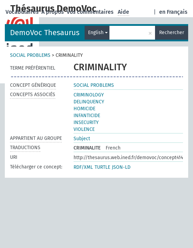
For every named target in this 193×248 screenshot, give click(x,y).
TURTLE (102, 167)
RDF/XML (83, 167)
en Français (173, 12)
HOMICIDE (84, 109)
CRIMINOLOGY (89, 95)
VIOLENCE (84, 129)
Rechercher (171, 32)
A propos (53, 12)
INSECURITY (86, 122)
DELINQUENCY (89, 102)
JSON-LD (121, 167)
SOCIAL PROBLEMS (30, 55)
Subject (82, 139)
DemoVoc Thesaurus (44, 32)
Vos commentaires (91, 12)
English (98, 32)
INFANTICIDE (87, 115)
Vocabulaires (23, 12)
